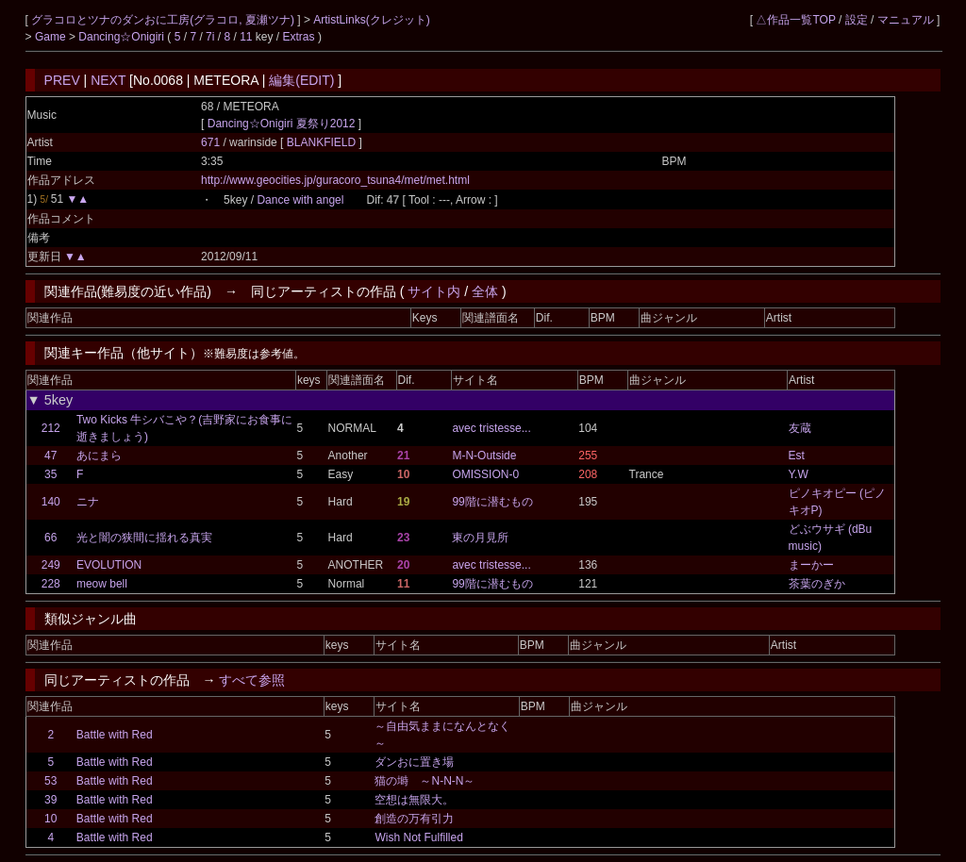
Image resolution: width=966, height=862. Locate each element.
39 (50, 799)
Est (797, 455)
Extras (299, 36)
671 (210, 142)
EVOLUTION (109, 565)
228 (51, 583)
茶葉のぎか (817, 583)
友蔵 (800, 428)
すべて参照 (252, 680)
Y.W (798, 474)
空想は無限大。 (414, 799)
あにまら (99, 455)
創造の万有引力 (414, 818)
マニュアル (905, 19)
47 (50, 455)
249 (51, 565)
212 (51, 428)
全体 (485, 291)
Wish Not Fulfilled (418, 837)
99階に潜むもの (492, 501)
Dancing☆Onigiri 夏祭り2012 (282, 123)
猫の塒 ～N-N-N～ (425, 780)
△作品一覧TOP (795, 19)
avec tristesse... (491, 428)
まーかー (811, 565)
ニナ (87, 501)
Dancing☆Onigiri (122, 36)
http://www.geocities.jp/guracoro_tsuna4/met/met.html (335, 180)
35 (50, 474)
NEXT (108, 80)
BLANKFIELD (323, 142)
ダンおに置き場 (414, 762)
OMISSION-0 (485, 474)
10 (50, 818)
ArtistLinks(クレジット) (371, 19)
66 (50, 537)
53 (50, 780)
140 (51, 501)
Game (52, 36)
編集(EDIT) (301, 80)
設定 (856, 19)
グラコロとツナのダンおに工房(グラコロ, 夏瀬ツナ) (164, 19)
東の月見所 (480, 537)
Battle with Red (114, 734)
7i (210, 36)
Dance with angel (300, 200)
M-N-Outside (484, 455)
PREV (62, 80)
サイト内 (434, 291)
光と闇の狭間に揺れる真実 (144, 537)
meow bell (101, 583)
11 (246, 36)
